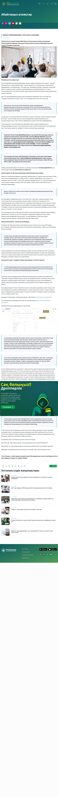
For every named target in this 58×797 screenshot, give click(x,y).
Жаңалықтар (25, 552)
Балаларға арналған (27, 555)
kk (39, 3)
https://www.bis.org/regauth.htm (44, 297)
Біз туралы (25, 549)
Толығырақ (8, 407)
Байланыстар (25, 558)
